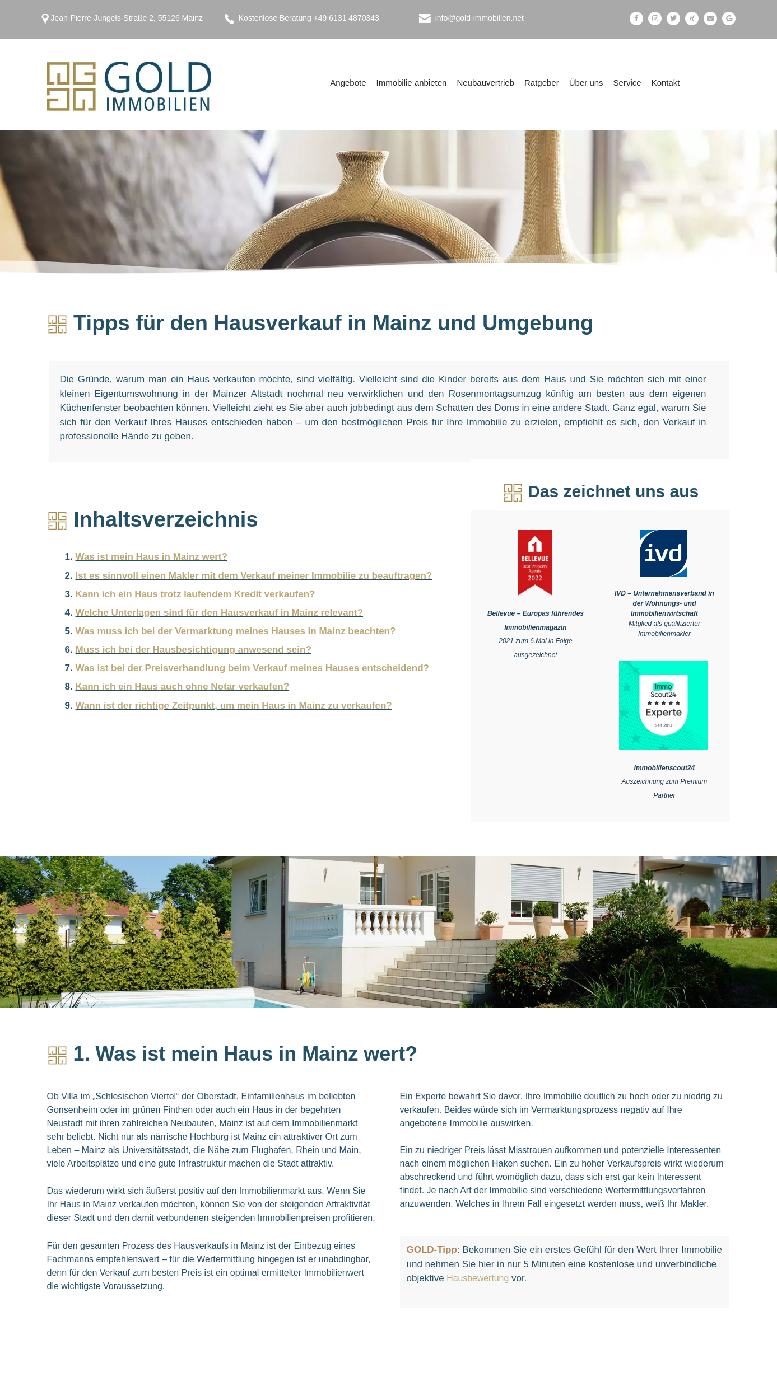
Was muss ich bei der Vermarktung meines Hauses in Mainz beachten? (236, 622)
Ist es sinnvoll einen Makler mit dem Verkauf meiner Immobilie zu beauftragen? (254, 572)
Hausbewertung (479, 1278)
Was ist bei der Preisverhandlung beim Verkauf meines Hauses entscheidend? (252, 655)
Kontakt (666, 82)
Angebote (348, 82)
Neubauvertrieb (485, 82)
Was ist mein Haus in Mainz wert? (151, 555)
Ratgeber (541, 82)
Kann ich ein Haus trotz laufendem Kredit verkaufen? (195, 589)
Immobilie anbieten (411, 82)
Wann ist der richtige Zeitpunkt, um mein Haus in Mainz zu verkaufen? (234, 688)
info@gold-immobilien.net (479, 17)
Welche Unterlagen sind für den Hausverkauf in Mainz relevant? (220, 606)
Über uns (586, 82)
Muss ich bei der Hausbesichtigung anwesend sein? (193, 639)
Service (627, 82)
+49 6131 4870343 (346, 17)
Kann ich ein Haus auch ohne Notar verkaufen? (183, 672)
